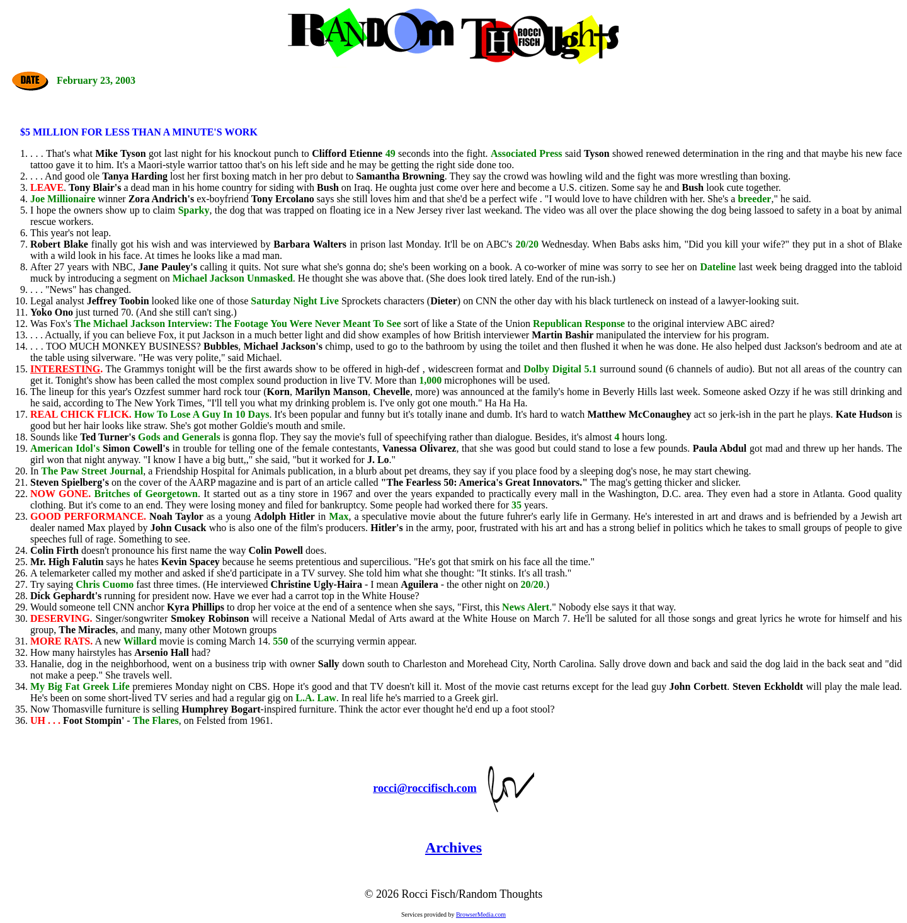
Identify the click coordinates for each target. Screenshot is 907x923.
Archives (453, 847)
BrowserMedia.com (481, 914)
